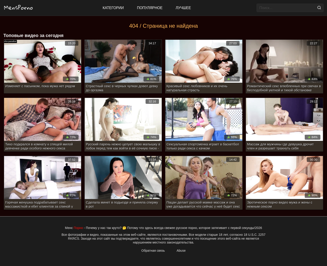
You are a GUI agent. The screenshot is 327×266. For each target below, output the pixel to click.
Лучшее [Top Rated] (183, 8)
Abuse (181, 250)
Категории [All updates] (113, 8)
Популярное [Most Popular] (149, 8)
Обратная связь (153, 250)
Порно (78, 228)
